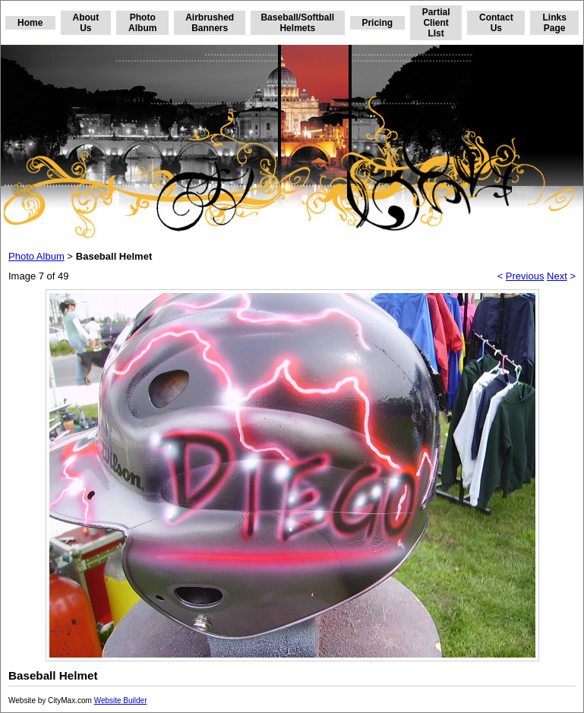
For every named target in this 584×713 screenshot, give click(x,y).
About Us (86, 22)
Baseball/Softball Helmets (297, 22)
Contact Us (496, 22)
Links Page (554, 22)
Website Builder (120, 700)
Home (30, 22)
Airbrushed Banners (209, 22)
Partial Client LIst (436, 23)
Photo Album (142, 22)
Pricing (377, 22)
